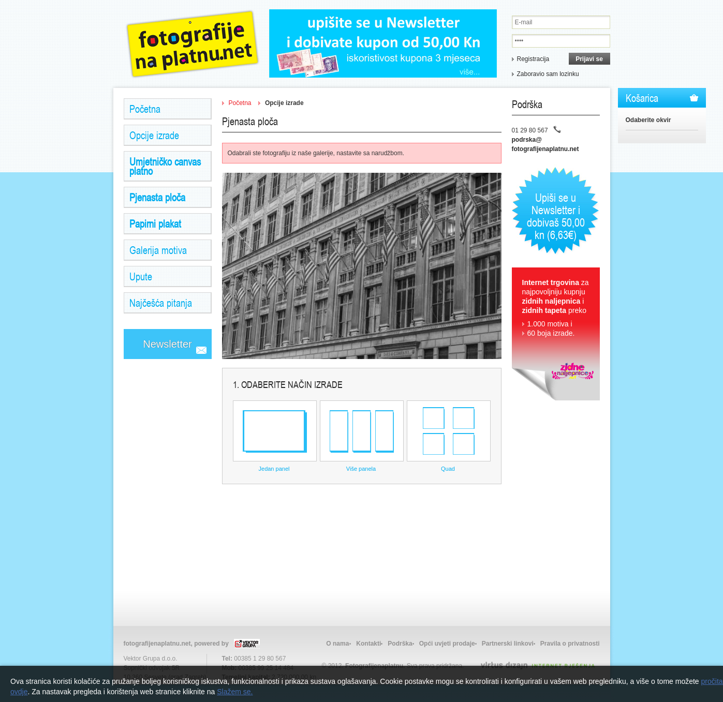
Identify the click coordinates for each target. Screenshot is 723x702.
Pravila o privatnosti (570, 643)
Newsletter (167, 344)
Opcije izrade (154, 135)
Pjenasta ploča (157, 197)
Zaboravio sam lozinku (548, 74)
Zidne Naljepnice (192, 44)
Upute (140, 276)
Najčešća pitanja (160, 302)
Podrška (400, 643)
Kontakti (368, 643)
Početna (144, 108)
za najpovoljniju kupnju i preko (555, 308)
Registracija (533, 59)
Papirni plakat (155, 223)
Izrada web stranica (109, 663)
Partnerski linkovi (508, 643)
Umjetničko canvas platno (165, 166)
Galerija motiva (158, 250)
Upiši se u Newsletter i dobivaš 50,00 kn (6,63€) (556, 215)
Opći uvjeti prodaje (447, 643)
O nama (337, 643)
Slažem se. (235, 692)
